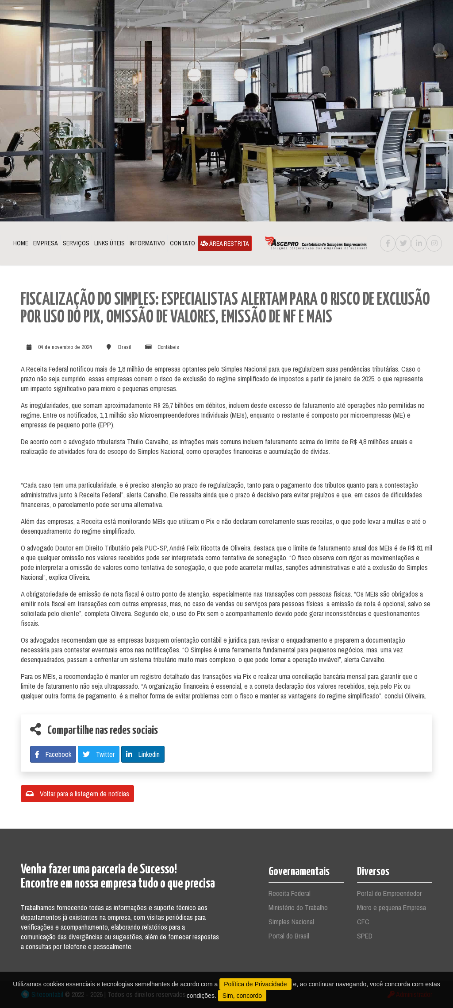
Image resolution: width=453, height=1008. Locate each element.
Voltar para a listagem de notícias (77, 794)
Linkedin (143, 754)
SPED (364, 936)
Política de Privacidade (255, 984)
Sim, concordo (242, 995)
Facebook (53, 754)
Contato (182, 243)
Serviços (76, 243)
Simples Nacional (291, 922)
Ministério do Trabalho (298, 907)
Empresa (45, 243)
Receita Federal (290, 893)
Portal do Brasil (289, 936)
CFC (363, 922)
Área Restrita (224, 244)
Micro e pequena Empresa (391, 907)
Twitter (99, 754)
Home (20, 243)
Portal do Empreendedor (389, 893)
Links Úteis (109, 243)
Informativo (147, 243)
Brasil (124, 347)
